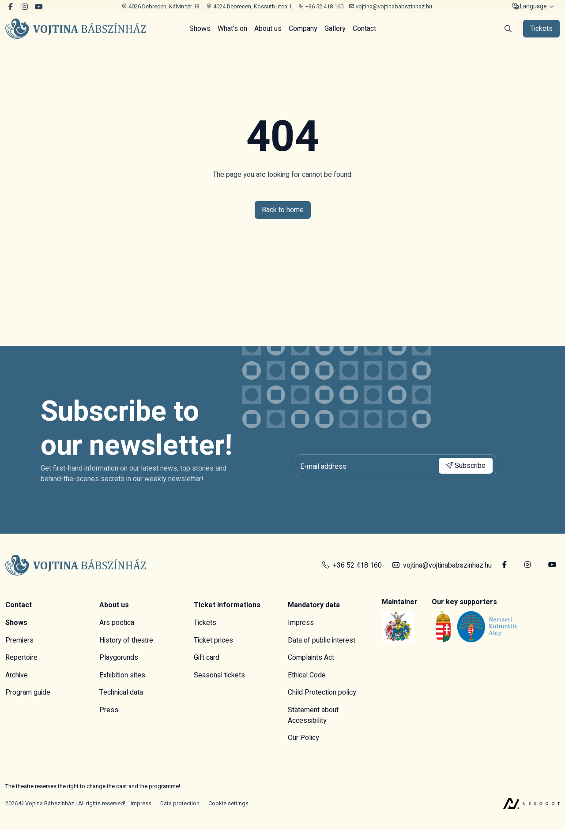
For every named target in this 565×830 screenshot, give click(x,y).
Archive (16, 675)
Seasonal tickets (219, 675)
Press (108, 710)
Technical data (121, 692)
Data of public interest (321, 640)
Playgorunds (118, 657)
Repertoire (21, 657)
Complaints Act (311, 657)
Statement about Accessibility (313, 715)
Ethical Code (307, 675)
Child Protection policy (322, 692)
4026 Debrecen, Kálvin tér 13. (161, 6)
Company (303, 28)
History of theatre (126, 640)
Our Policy (303, 738)
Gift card (206, 657)
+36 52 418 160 (320, 6)
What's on (232, 28)
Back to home (283, 210)
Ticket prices (213, 640)
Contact (364, 28)
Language (529, 6)
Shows (200, 28)
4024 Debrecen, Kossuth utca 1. (249, 6)
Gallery (335, 28)
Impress (301, 622)
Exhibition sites (122, 675)
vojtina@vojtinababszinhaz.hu (390, 6)
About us (268, 28)
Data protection (180, 803)
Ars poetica (116, 622)
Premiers (19, 640)
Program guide (27, 692)
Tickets (205, 622)
